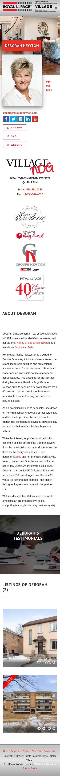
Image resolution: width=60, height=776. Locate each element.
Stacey (17, 456)
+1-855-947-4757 (33, 194)
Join (40, 751)
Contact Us (49, 751)
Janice (18, 347)
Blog (34, 751)
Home (6, 751)
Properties (16, 751)
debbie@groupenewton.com (20, 113)
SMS (11, 136)
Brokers (26, 751)
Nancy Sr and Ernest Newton (33, 342)
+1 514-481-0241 (32, 189)
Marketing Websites (45, 764)
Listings (15, 127)
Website (14, 145)
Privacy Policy (30, 768)
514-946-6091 (49, 85)
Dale (30, 347)
